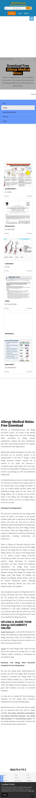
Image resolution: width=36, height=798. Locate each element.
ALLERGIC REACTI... (11, 189)
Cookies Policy (8, 784)
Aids (4, 103)
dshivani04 (10, 229)
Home (16, 59)
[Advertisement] (17, 39)
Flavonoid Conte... (10, 226)
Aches (4, 775)
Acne (4, 778)
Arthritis (5, 117)
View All (33, 94)
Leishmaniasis (9, 263)
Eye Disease (18, 780)
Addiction (5, 780)
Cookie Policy (31, 791)
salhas (9, 192)
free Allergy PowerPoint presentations (21, 713)
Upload (11, 13)
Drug (16, 775)
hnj (8, 267)
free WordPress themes (24, 719)
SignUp (26, 13)
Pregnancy (29, 780)
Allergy (5, 108)
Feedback (2, 779)
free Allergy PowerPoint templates (13, 716)
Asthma (7, 301)
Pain (28, 775)
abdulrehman (11, 368)
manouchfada (11, 304)
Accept (4, 794)
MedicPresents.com (7, 632)
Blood (5, 121)
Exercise (17, 778)
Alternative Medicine (9, 112)
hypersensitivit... (10, 364)
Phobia (28, 778)
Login (20, 13)
